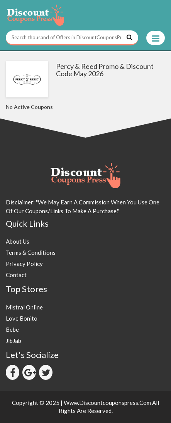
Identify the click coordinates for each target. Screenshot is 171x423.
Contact (16, 274)
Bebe (12, 329)
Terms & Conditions (31, 252)
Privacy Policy (24, 263)
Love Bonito (21, 318)
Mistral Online (24, 307)
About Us (17, 241)
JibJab (13, 340)
